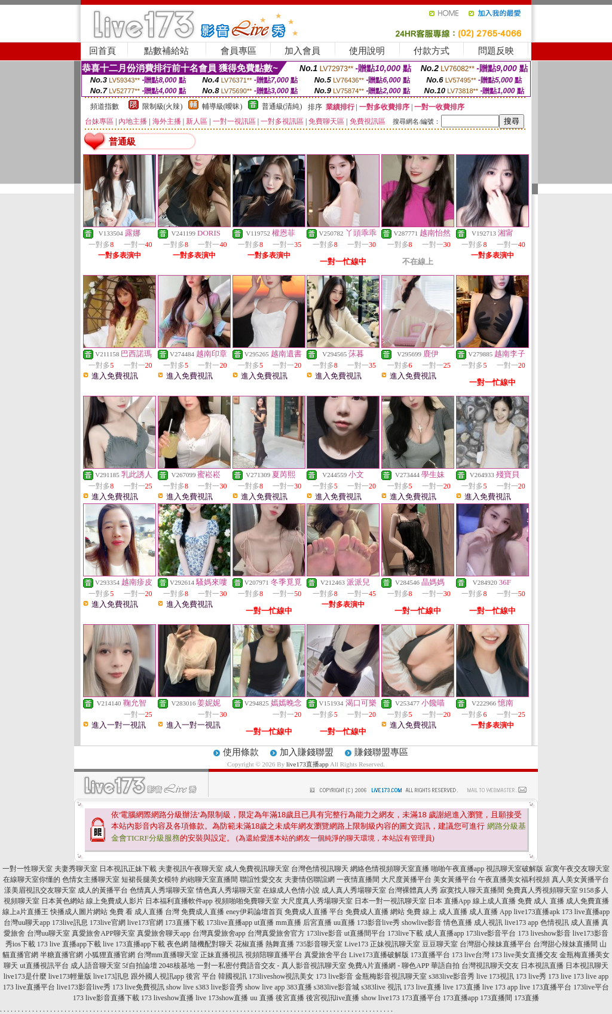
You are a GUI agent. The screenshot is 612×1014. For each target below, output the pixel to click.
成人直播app (444, 933)
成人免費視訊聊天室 (257, 869)
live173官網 (145, 922)
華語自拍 (445, 965)
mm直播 (288, 922)
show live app (265, 987)
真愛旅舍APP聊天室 (103, 933)
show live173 (381, 998)
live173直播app (307, 764)
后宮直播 (317, 922)
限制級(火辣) (162, 106)
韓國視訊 (232, 976)
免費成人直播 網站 (375, 912)
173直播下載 (184, 922)
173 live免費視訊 (138, 987)
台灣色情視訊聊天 (319, 869)
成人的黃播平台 (103, 890)
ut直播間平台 (364, 933)
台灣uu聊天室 (48, 933)
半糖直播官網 (61, 955)
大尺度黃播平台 (406, 879)
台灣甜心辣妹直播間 (565, 944)
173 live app (590, 976)
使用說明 (367, 51)
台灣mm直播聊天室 (167, 955)
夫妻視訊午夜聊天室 (190, 869)
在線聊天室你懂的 (31, 879)
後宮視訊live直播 (333, 998)
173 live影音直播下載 (106, 998)
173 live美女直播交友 (524, 955)
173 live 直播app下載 (69, 944)
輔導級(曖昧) (222, 106)
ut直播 (264, 922)
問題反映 (496, 51)
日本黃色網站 (62, 901)
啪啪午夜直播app (457, 869)
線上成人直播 (494, 901)
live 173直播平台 (545, 987)
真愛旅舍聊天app (163, 933)
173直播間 (496, 998)
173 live (559, 976)
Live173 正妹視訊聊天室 (382, 944)
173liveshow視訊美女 (281, 976)
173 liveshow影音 (544, 933)
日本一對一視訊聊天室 (390, 901)
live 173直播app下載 (134, 944)
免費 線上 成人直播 (436, 912)
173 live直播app (586, 912)
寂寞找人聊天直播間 (472, 890)
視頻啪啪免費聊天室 (247, 901)
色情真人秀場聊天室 (162, 890)
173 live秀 (531, 976)
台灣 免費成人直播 (194, 912)
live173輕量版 (69, 976)
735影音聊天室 (319, 944)
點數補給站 (166, 51)
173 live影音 (334, 976)
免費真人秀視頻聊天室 (542, 890)
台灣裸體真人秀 (413, 890)
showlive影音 (422, 922)
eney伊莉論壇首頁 (254, 912)
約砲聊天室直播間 (209, 879)
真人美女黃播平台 (580, 879)
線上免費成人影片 (114, 901)
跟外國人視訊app (157, 976)
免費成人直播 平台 (314, 912)
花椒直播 (249, 944)
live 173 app (500, 987)
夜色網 (177, 944)
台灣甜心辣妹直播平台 (495, 944)
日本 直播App (449, 901)
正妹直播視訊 (221, 955)
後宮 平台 (201, 976)
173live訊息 (70, 922)
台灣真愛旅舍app (219, 933)
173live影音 (324, 933)
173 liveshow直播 (167, 998)
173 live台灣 (470, 955)
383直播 (299, 987)
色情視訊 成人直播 (569, 922)
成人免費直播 (587, 901)
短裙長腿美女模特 (150, 879)
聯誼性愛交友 (261, 879)
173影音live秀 (378, 922)
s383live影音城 (337, 987)
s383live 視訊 (381, 987)
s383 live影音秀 (219, 987)
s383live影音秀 (452, 976)
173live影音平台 (491, 933)
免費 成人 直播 (541, 901)
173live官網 (108, 922)
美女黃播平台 (454, 879)
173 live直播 (422, 987)
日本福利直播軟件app (179, 901)
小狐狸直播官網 (110, 955)
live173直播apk (537, 912)
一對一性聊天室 (27, 869)
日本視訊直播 (542, 965)
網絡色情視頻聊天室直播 (389, 869)
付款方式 (431, 51)
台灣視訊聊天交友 (490, 965)
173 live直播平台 (29, 987)
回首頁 (102, 51)
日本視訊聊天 (586, 965)
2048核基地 (177, 965)
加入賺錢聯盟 (306, 752)
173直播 (526, 998)
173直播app (460, 998)
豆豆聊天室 (440, 944)
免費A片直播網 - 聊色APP (388, 965)
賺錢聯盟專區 (381, 752)
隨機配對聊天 (211, 944)
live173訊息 (111, 976)
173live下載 (405, 933)
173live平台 (591, 987)
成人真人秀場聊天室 (354, 890)
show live (180, 987)
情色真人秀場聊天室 (228, 890)
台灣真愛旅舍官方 (276, 933)
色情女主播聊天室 (91, 879)
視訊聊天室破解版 (514, 869)
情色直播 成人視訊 (473, 922)
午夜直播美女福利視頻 (514, 879)
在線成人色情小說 (291, 890)
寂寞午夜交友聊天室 (577, 869)
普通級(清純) (282, 106)
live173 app (521, 922)
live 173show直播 (221, 998)
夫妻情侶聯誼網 (309, 879)
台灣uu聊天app (27, 922)
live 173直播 (462, 987)
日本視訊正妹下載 (128, 869)
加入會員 (302, 51)
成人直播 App (490, 912)
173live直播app (229, 922)
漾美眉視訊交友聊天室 (40, 890)
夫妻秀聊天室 (75, 869)
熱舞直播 (279, 944)
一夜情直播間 (358, 879)
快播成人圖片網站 (79, 912)
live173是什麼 (25, 976)
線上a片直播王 (25, 912)
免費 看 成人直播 (136, 912)
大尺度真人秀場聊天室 (317, 901)
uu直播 (344, 922)
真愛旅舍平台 (325, 955)
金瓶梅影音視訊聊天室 (391, 976)
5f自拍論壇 (140, 965)
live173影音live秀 (84, 987)
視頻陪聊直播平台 (273, 955)
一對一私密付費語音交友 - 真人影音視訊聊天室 (271, 965)
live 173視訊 (495, 976)
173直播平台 (430, 955)
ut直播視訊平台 (44, 965)
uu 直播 (262, 998)
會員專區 (238, 51)
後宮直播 (290, 998)
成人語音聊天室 (96, 965)
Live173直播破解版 (379, 955)
